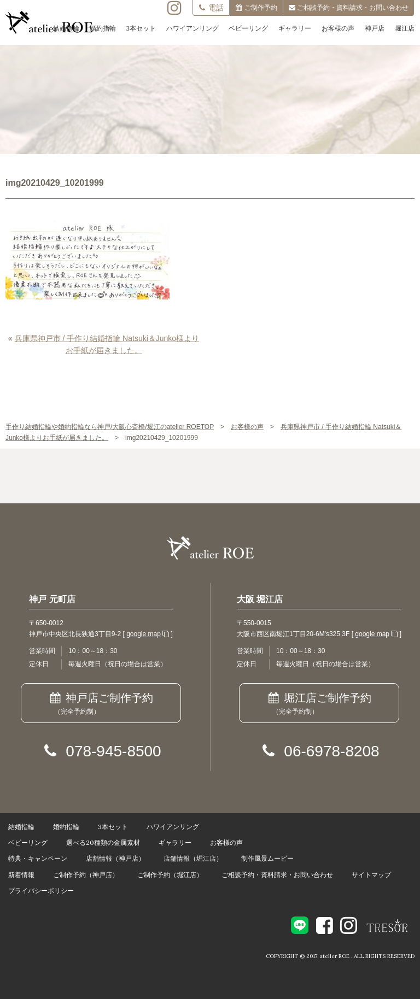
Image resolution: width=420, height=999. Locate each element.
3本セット (141, 28)
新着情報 (21, 875)
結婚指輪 (66, 28)
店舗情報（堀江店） (193, 858)
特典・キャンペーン (37, 858)
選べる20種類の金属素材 (103, 842)
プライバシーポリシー (41, 890)
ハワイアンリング (192, 28)
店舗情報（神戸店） (115, 858)
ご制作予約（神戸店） (86, 875)
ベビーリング (248, 28)
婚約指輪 (103, 28)
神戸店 (374, 28)
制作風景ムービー (267, 858)
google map (143, 634)
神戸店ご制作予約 (101, 704)
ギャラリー (294, 28)
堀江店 (405, 28)
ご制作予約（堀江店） (170, 875)
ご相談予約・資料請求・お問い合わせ (277, 875)
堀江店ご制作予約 (319, 704)
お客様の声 (338, 28)
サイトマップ (371, 875)
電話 (211, 7)
